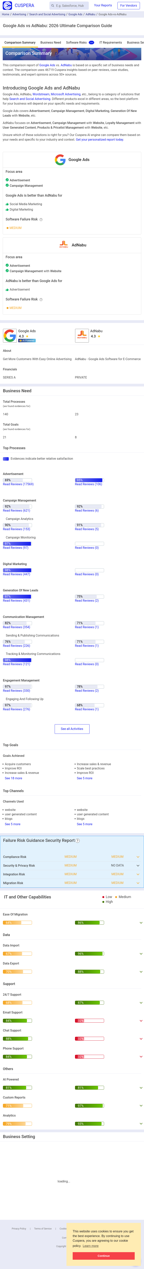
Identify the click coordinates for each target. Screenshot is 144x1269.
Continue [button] (104, 1255)
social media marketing (26, 204)
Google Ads (75, 14)
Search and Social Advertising (47, 14)
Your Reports (103, 5)
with (35, 271)
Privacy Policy (19, 1228)
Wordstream (41, 94)
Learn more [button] (91, 1245)
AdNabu (90, 14)
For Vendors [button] (128, 5)
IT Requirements (110, 42)
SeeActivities (72, 729)
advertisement (20, 289)
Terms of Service (43, 1228)
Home (5, 14)
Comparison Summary (19, 42)
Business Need (51, 42)
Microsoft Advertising (65, 94)
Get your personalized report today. (100, 139)
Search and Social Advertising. (30, 99)
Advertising (19, 14)
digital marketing (21, 209)
